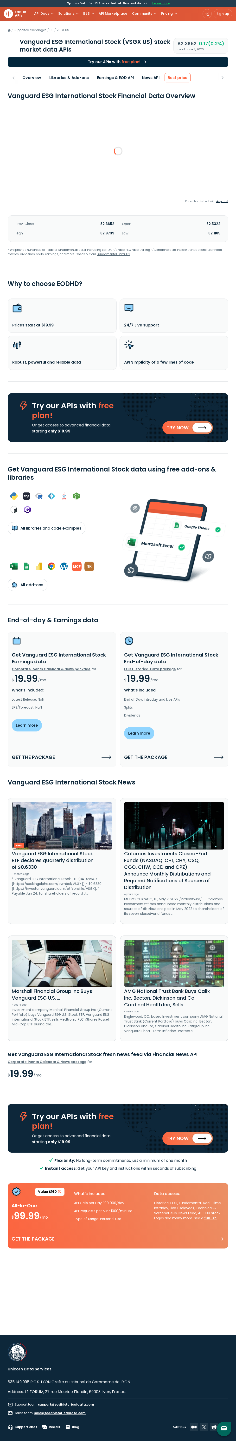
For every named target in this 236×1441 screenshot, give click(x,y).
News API (150, 77)
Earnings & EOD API (115, 77)
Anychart (222, 201)
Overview (31, 77)
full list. (210, 1218)
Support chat (22, 1427)
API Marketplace (113, 13)
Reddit (51, 1427)
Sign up (223, 13)
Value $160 (49, 1192)
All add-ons (27, 585)
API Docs (41, 13)
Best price (177, 77)
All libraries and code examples (46, 528)
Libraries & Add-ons (69, 77)
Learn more (161, 3)
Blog (72, 1427)
